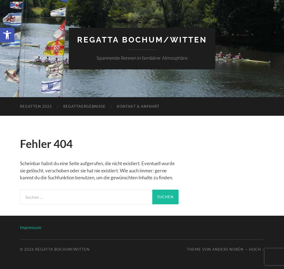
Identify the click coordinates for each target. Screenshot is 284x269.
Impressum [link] (30, 227)
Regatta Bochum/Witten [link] (142, 39)
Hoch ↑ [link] (256, 249)
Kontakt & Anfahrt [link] (138, 106)
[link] (7, 35)
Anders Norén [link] (228, 249)
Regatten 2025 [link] (36, 106)
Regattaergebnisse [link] (84, 106)
